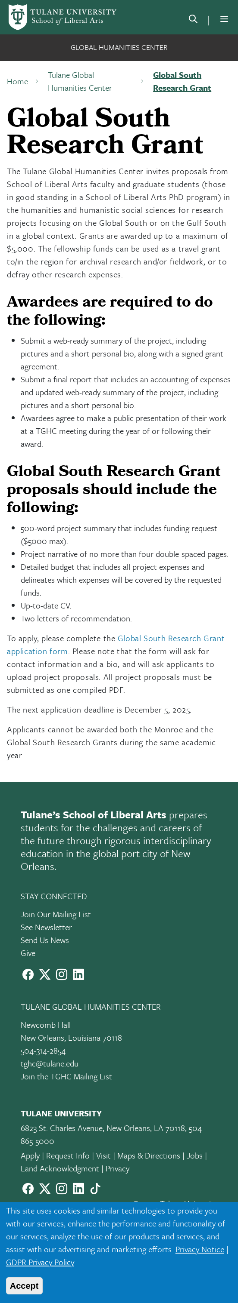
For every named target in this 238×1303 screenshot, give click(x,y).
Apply (30, 1155)
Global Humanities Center (119, 47)
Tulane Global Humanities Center (80, 81)
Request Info (68, 1155)
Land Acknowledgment (60, 1168)
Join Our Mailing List (56, 914)
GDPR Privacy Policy (40, 1262)
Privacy (117, 1168)
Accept (24, 1286)
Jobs (195, 1155)
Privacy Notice (199, 1249)
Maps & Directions (148, 1155)
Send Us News (45, 940)
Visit (103, 1155)
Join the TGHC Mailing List (66, 1076)
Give (28, 953)
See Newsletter (46, 927)
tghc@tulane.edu (49, 1063)
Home (17, 81)
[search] (193, 21)
